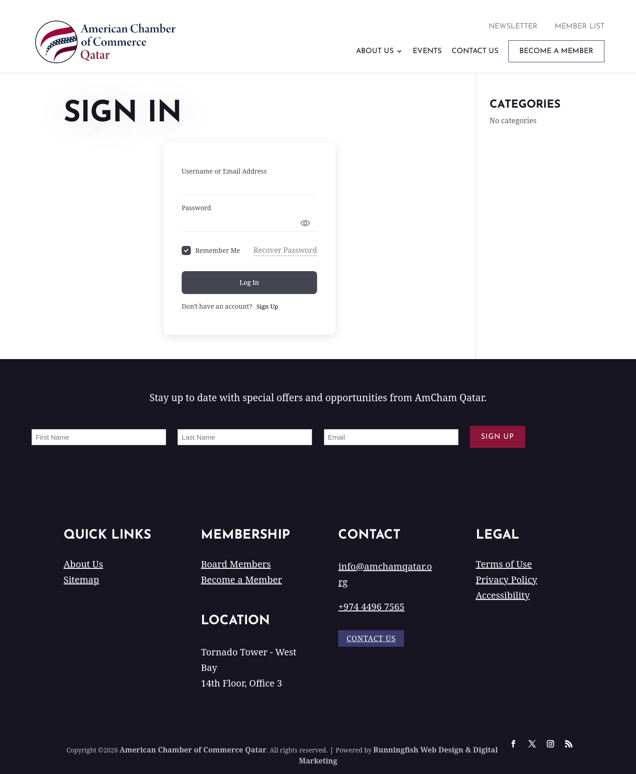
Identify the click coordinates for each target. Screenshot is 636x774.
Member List (579, 26)
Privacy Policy (506, 579)
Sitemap (81, 579)
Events (427, 51)
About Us (374, 51)
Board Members (236, 564)
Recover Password (285, 250)
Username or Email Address (224, 171)
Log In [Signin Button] (249, 282)
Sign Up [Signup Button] (267, 306)
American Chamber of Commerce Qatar (192, 750)
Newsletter (513, 26)
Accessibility (503, 595)
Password (196, 207)
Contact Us (475, 51)
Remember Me (217, 250)
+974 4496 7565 (371, 606)
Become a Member (241, 579)
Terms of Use (504, 564)
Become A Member (556, 51)
